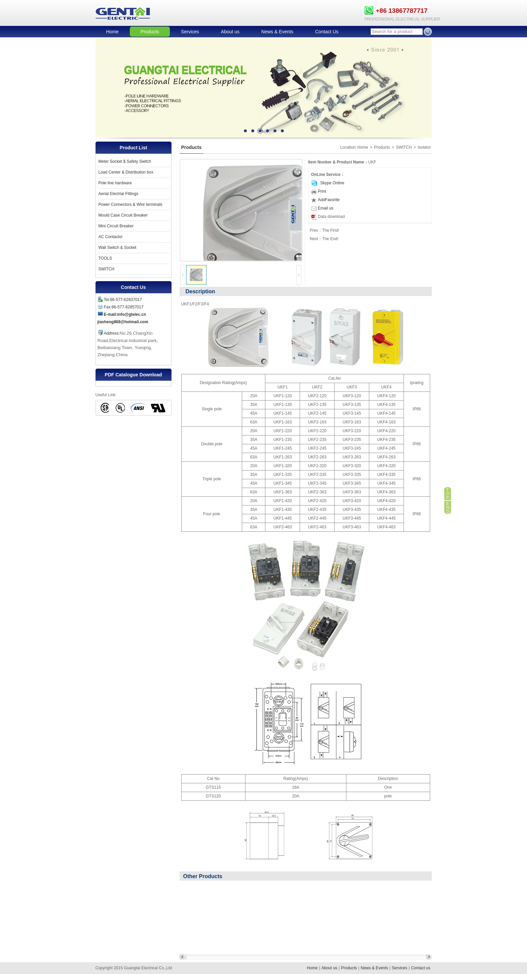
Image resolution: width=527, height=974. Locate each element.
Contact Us (326, 31)
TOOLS (105, 258)
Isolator (424, 147)
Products (150, 31)
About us (230, 31)
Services (190, 31)
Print (318, 191)
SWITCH (106, 269)
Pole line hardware (115, 183)
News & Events (277, 31)
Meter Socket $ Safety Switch (125, 161)
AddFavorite (325, 199)
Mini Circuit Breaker (116, 226)
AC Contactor (111, 236)
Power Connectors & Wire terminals (130, 204)
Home (112, 31)
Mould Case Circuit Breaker (123, 215)
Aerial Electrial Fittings (119, 193)
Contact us (420, 968)
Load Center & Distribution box (126, 172)
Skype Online (331, 183)
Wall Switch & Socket (118, 247)
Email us (322, 208)
